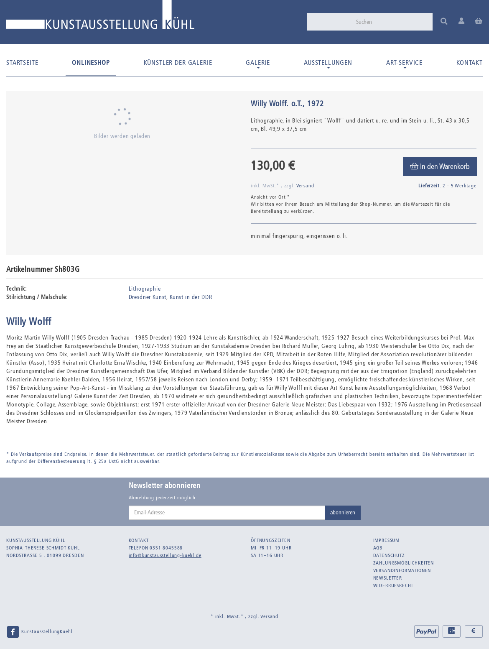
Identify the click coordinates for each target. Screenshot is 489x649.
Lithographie (145, 288)
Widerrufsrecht (393, 585)
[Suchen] (392, 22)
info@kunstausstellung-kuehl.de (165, 555)
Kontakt (469, 62)
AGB (378, 547)
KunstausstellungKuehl (39, 632)
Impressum (386, 540)
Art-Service (404, 64)
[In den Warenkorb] (440, 166)
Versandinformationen (402, 570)
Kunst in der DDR (191, 297)
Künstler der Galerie (178, 62)
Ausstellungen (328, 64)
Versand (305, 186)
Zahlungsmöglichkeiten (403, 562)
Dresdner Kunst (148, 297)
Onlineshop (91, 62)
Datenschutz (389, 555)
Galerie (258, 64)
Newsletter (387, 577)
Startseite (22, 62)
